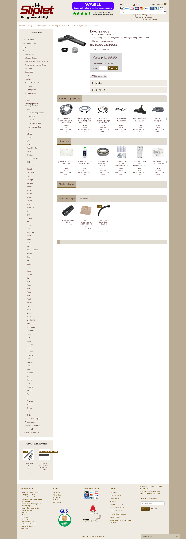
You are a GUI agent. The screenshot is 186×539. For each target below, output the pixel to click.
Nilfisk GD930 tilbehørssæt (121, 119)
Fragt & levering (26, 510)
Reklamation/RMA (27, 521)
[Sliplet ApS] (37, 10)
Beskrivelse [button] (97, 82)
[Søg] (165, 11)
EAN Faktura (25, 501)
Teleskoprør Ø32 (29, 464)
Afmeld (154, 508)
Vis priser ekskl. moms (103, 63)
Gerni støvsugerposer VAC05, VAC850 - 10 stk (86, 222)
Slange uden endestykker (158, 119)
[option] (66, 120)
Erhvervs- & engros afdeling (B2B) (32, 499)
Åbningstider (25, 528)
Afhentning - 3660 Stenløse (30, 492)
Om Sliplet (25, 519)
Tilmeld (145, 508)
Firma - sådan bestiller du (30, 507)
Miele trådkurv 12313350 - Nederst (158, 162)
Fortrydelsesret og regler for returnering (31, 504)
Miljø (23, 514)
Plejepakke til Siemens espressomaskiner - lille (121, 164)
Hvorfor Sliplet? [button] (98, 89)
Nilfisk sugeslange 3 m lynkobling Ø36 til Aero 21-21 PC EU (84, 120)
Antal (95, 68)
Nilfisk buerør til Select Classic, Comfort (103, 222)
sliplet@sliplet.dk (120, 513)
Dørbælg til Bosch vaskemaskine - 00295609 (103, 163)
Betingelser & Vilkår (28, 494)
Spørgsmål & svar (27, 525)
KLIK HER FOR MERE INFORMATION (103, 44)
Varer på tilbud (84, 198)
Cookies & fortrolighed (29, 496)
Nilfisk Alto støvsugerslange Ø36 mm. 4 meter (66, 120)
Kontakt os (25, 512)
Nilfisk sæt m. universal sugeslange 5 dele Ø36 (103, 120)
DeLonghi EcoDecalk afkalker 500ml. (85, 162)
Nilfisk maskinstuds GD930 (68, 220)
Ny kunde (24, 517)
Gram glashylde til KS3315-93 (66, 162)
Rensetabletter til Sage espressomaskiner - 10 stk (139, 164)
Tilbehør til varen (67, 183)
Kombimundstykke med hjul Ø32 (139, 119)
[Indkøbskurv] (159, 4)
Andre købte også (67, 198)
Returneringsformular (29, 523)
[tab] (128, 82)
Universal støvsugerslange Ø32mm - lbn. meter (44, 466)
